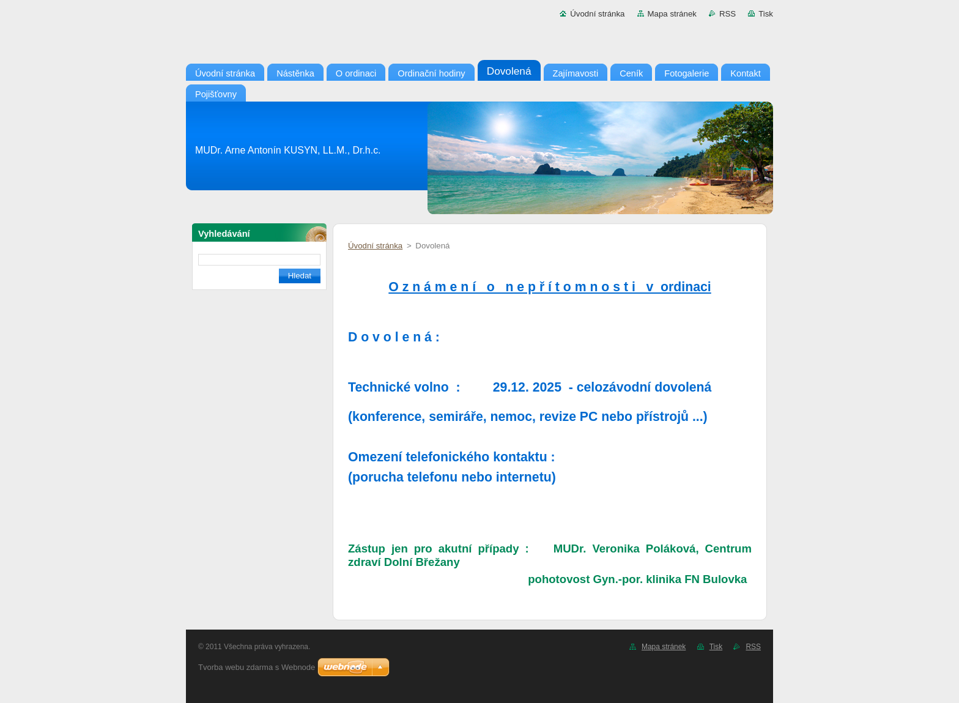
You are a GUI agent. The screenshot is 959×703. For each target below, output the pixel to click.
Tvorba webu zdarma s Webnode (256, 667)
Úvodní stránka (597, 13)
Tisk (765, 13)
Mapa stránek (672, 13)
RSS (727, 13)
